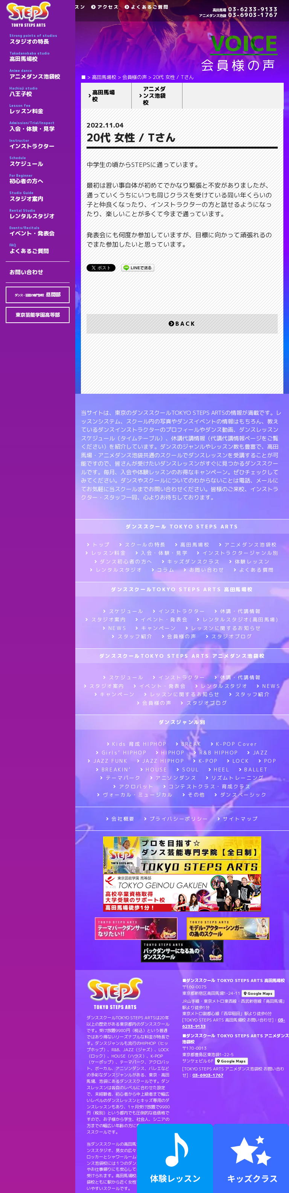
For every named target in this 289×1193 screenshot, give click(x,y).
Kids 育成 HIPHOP (137, 744)
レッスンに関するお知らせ (224, 628)
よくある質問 (254, 569)
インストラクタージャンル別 (238, 552)
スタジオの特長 (39, 39)
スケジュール (39, 161)
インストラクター (39, 144)
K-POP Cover (234, 744)
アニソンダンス (173, 777)
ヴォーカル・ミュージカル (135, 794)
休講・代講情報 (237, 611)
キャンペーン (155, 628)
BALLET (253, 769)
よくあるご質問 (39, 248)
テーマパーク (120, 777)
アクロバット (133, 786)
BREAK (189, 744)
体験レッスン (249, 561)
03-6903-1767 (238, 15)
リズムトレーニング (235, 777)
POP (268, 760)
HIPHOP (170, 752)
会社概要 (120, 818)
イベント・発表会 (39, 231)
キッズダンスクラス (191, 561)
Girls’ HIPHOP (121, 752)
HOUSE (154, 769)
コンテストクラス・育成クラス (207, 786)
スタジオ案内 (39, 196)
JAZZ (257, 752)
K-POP (205, 760)
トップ (98, 544)
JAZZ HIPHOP (160, 760)
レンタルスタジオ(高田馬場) (237, 619)
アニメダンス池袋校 (39, 74)
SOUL (187, 769)
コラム (163, 569)
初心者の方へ (39, 179)
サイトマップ (238, 818)
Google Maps (258, 993)
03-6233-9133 (245, 9)
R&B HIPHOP (216, 752)
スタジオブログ (229, 636)
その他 (194, 794)
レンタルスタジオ (39, 214)
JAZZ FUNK (108, 760)
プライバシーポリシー (176, 818)
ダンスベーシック (240, 794)
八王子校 (39, 92)
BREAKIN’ (113, 769)
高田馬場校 (39, 57)
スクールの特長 (142, 544)
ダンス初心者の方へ (123, 561)
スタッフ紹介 (132, 636)
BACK (182, 324)
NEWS (114, 628)
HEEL (219, 769)
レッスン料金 (39, 109)
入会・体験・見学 (39, 126)
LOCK (238, 760)
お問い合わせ (26, 272)
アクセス (105, 7)
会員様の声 (179, 636)
